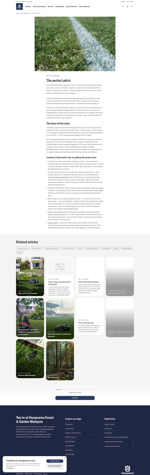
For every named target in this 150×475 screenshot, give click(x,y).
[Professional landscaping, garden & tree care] (120, 317)
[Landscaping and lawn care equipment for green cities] (120, 276)
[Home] (19, 6)
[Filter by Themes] (20, 252)
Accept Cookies (54, 461)
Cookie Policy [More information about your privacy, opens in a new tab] (9, 468)
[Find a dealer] (128, 6)
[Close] (64, 458)
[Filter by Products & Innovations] (51, 248)
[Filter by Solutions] (116, 248)
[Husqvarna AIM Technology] (30, 358)
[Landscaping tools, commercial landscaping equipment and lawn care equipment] (30, 317)
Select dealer (130, 1)
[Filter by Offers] (79, 248)
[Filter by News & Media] (127, 248)
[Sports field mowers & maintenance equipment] (60, 319)
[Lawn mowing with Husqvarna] (30, 276)
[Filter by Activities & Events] (23, 248)
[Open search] (123, 6)
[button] (28, 6)
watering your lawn (61, 177)
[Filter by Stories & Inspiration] (91, 248)
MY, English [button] (29, 1)
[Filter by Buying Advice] (36, 248)
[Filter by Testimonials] (105, 248)
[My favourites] (132, 6)
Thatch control (53, 223)
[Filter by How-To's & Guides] (68, 248)
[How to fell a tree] (60, 360)
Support (123, 1)
